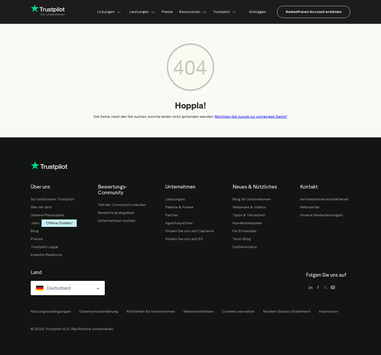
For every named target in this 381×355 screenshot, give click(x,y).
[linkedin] (310, 288)
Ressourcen (193, 12)
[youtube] (332, 288)
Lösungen (109, 12)
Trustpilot (224, 12)
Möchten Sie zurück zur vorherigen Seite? (251, 116)
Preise (167, 12)
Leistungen (142, 12)
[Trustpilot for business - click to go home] (48, 12)
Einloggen (257, 12)
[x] (325, 288)
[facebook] (318, 288)
